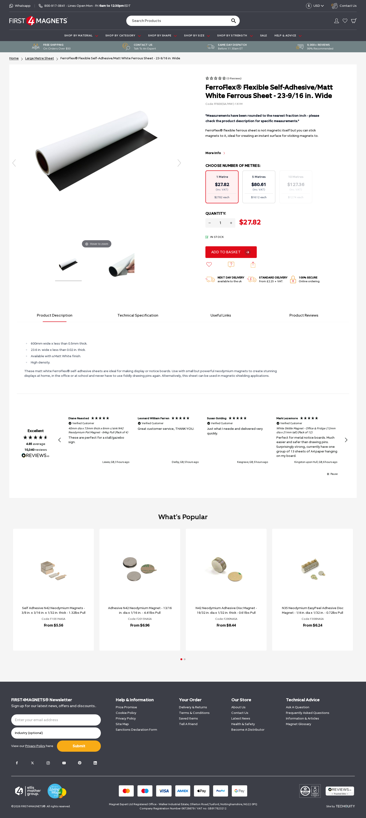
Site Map (122, 724)
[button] (223, 78)
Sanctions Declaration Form (136, 729)
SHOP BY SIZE (197, 36)
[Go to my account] (336, 21)
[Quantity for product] (220, 223)
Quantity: (215, 213)
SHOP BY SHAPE (162, 36)
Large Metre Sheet (39, 58)
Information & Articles (302, 718)
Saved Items (188, 718)
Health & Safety (243, 724)
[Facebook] (17, 763)
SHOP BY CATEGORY (123, 36)
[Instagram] (48, 763)
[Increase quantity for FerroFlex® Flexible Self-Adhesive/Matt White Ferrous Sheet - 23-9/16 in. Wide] (231, 223)
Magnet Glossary (298, 724)
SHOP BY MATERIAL (81, 36)
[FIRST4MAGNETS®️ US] (38, 20)
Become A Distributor (247, 729)
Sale (263, 35)
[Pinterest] (79, 763)
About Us (238, 707)
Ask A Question (297, 707)
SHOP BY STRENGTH (235, 36)
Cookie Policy (126, 713)
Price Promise (126, 707)
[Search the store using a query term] (175, 21)
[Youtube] (64, 763)
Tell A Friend (188, 724)
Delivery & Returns (193, 707)
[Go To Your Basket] (354, 21)
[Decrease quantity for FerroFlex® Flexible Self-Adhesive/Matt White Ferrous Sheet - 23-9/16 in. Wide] (209, 223)
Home (14, 58)
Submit (79, 746)
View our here (32, 746)
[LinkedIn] (95, 763)
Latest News (240, 718)
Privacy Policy (126, 718)
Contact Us (239, 713)
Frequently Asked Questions (307, 713)
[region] (203, 440)
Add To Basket (226, 252)
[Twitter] (32, 763)
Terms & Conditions (194, 713)
